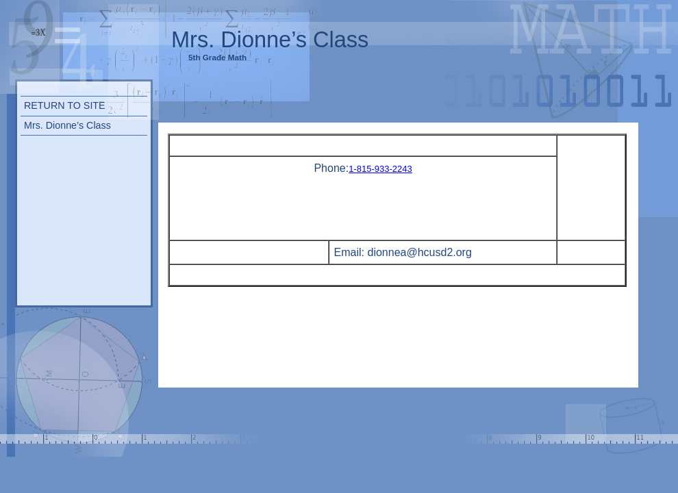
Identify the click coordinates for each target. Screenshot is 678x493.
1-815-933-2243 (380, 169)
